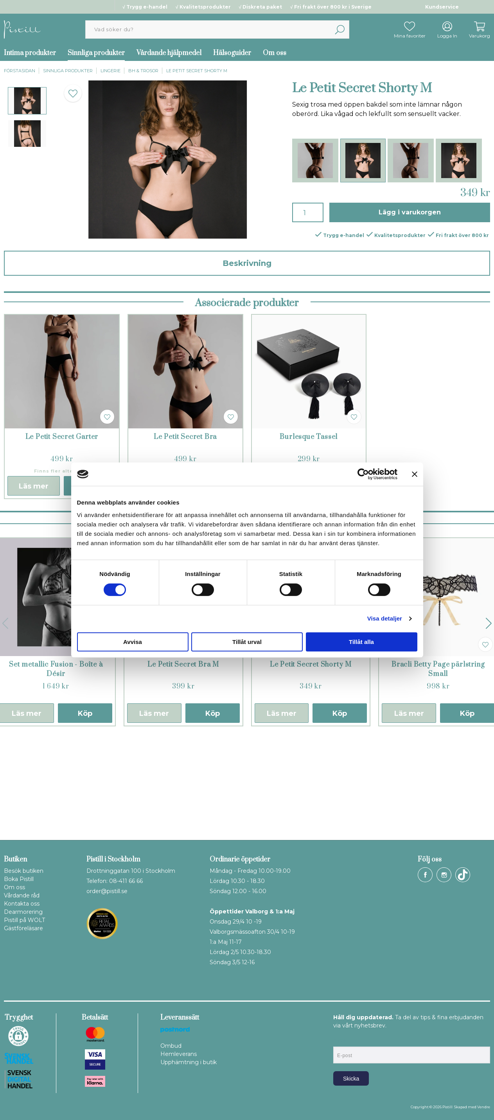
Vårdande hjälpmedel (169, 53)
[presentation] (27, 100)
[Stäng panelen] (414, 474)
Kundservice (442, 7)
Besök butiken (23, 870)
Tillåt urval (247, 641)
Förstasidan (19, 70)
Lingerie (110, 70)
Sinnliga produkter (96, 53)
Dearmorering (23, 911)
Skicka (351, 1078)
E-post (340, 1040)
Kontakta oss (22, 903)
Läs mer (34, 586)
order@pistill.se (107, 891)
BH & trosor (143, 70)
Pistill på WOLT (24, 920)
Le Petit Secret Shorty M (196, 70)
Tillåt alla (361, 641)
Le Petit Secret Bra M (183, 764)
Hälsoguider (232, 53)
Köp (85, 813)
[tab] (27, 100)
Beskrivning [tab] (247, 263)
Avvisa (132, 641)
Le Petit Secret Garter (62, 537)
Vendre (483, 1107)
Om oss (274, 53)
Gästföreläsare (23, 928)
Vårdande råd (22, 895)
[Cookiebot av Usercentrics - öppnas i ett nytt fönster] (363, 474)
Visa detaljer (384, 618)
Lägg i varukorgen (410, 212)
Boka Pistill (19, 879)
